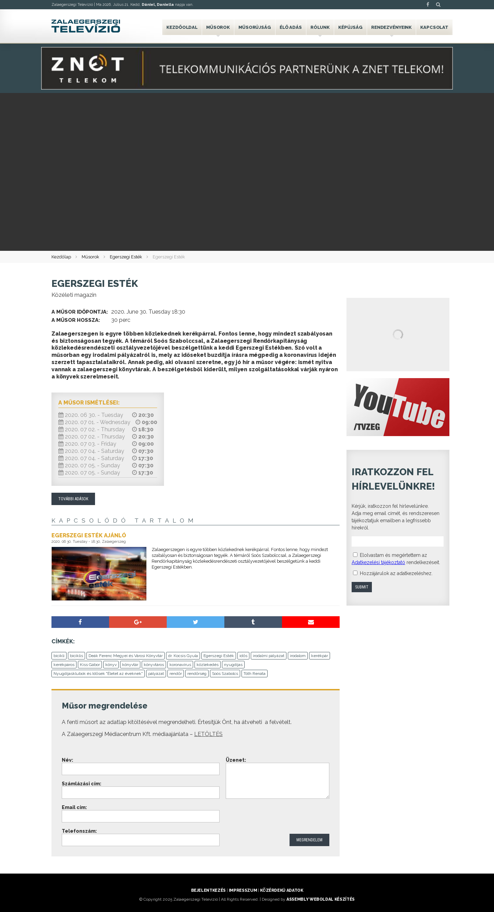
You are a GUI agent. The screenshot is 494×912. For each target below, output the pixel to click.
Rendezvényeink (391, 27)
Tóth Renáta (255, 673)
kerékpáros (64, 664)
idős (243, 655)
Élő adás (291, 27)
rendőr (175, 673)
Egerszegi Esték (126, 256)
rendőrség (197, 673)
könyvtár (130, 664)
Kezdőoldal (182, 27)
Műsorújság (254, 27)
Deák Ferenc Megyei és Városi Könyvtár (126, 655)
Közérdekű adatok (281, 890)
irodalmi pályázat (268, 655)
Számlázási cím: (81, 783)
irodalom (298, 655)
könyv (111, 664)
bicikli (59, 655)
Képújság (350, 27)
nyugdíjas (233, 664)
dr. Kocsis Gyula (183, 655)
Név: (67, 760)
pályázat (156, 673)
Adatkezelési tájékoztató (378, 562)
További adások (73, 498)
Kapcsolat (434, 27)
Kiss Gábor (90, 664)
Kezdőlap (61, 256)
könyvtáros (154, 664)
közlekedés (208, 664)
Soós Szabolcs (225, 673)
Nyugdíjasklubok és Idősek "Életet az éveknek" (98, 673)
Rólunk (320, 27)
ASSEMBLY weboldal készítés (320, 899)
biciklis (76, 655)
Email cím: (74, 807)
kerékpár (319, 655)
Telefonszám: (79, 831)
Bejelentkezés (208, 890)
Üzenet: (236, 760)
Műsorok (218, 27)
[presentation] (278, 817)
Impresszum (243, 890)
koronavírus (180, 664)
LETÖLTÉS (208, 734)
